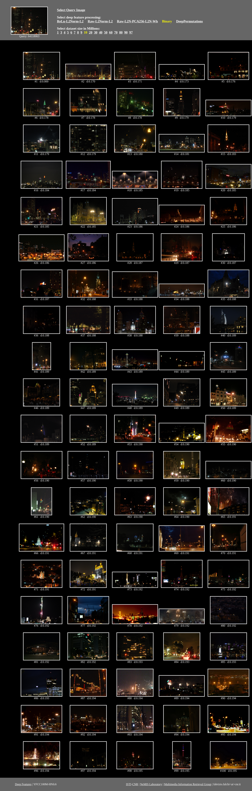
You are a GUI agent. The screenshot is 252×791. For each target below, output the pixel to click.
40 (100, 32)
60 (111, 32)
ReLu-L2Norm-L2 (70, 21)
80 (121, 32)
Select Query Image (71, 10)
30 (95, 32)
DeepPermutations (189, 21)
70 (116, 32)
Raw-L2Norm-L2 (100, 21)
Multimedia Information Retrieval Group (187, 784)
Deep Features (23, 784)
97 (131, 32)
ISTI (128, 784)
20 (90, 32)
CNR (135, 784)
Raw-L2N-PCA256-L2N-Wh (137, 21)
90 (126, 32)
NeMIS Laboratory (151, 784)
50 (105, 32)
